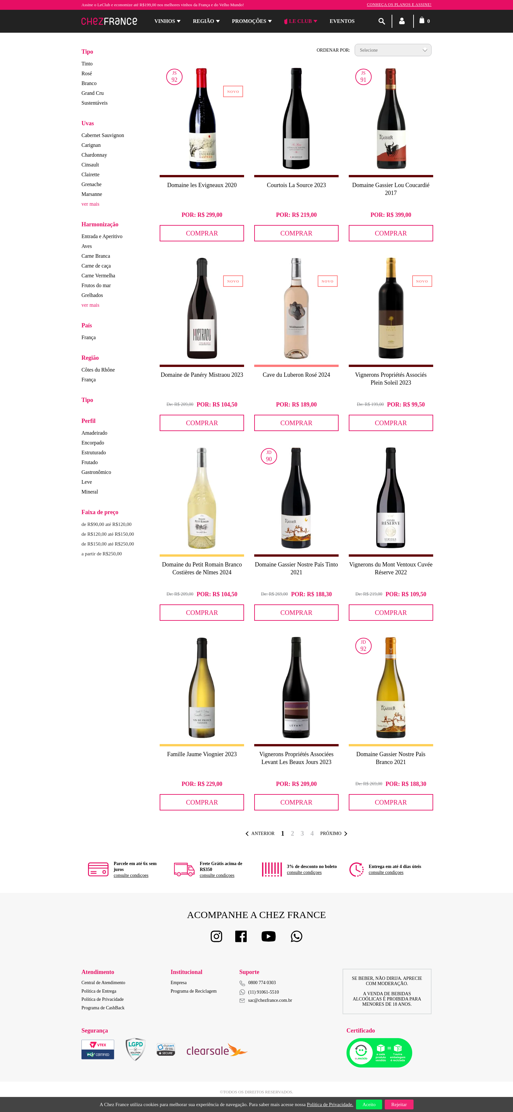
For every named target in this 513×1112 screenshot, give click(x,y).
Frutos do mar (96, 285)
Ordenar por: (333, 50)
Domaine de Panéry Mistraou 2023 (202, 375)
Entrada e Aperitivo (101, 236)
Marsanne (91, 194)
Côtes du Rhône (98, 370)
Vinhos (164, 21)
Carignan (91, 145)
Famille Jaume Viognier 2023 (202, 754)
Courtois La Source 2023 (296, 185)
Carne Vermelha (98, 275)
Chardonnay (94, 155)
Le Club (298, 21)
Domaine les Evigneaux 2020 (202, 185)
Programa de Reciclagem (194, 991)
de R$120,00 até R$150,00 (107, 534)
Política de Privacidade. (330, 1104)
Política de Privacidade (102, 999)
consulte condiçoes (131, 875)
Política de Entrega (98, 991)
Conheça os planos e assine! (399, 4)
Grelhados (92, 295)
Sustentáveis (94, 103)
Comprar (202, 233)
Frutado (89, 462)
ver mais (90, 204)
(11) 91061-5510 (259, 992)
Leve (86, 482)
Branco (89, 83)
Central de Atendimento (103, 982)
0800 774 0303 (262, 982)
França (88, 337)
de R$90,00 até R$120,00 (106, 524)
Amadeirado (94, 433)
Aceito (369, 1104)
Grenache (91, 184)
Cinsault (90, 164)
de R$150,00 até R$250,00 (107, 544)
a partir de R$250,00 (101, 553)
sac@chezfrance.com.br (265, 1000)
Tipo (87, 51)
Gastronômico (96, 472)
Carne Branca (95, 256)
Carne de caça (96, 266)
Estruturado (93, 452)
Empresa (179, 982)
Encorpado (92, 442)
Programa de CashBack (102, 1007)
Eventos (342, 21)
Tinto (87, 63)
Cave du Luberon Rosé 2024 (296, 375)
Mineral (89, 492)
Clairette (90, 174)
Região (203, 21)
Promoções (249, 21)
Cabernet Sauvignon (102, 135)
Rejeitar (399, 1104)
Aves (86, 246)
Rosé (86, 73)
